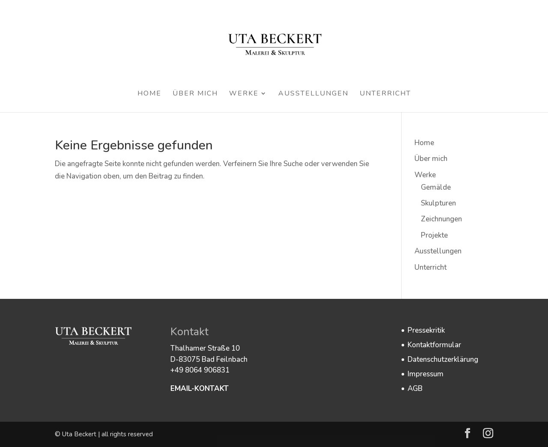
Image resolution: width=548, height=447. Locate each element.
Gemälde (436, 187)
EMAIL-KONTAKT (199, 388)
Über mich (195, 94)
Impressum (426, 374)
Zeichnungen (441, 219)
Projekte (434, 235)
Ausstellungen (313, 94)
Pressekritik (426, 330)
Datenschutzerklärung (443, 359)
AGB (415, 388)
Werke (244, 94)
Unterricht (385, 94)
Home (149, 94)
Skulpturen (438, 203)
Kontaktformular (434, 345)
